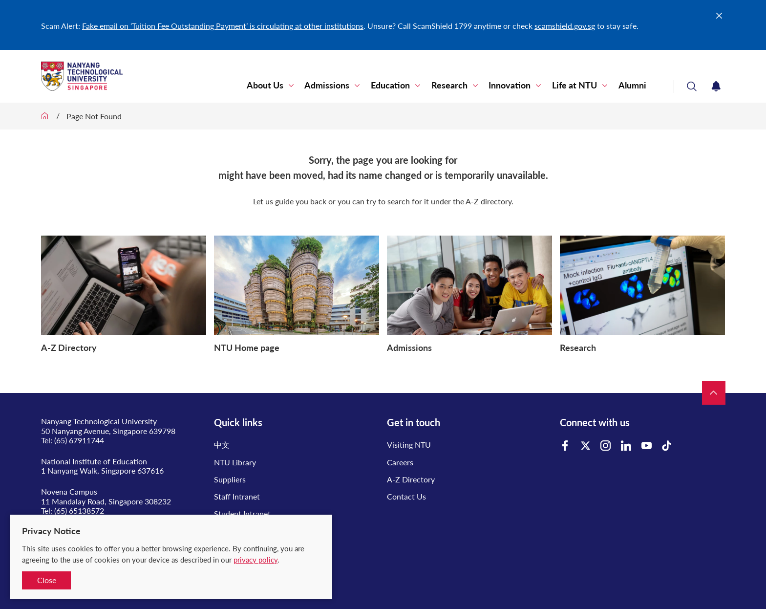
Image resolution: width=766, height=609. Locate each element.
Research (454, 85)
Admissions (334, 85)
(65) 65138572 (79, 510)
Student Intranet (242, 513)
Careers (400, 462)
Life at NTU (576, 85)
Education (396, 85)
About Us (273, 85)
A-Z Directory (411, 479)
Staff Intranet (237, 496)
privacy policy (255, 559)
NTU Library (235, 462)
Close (46, 580)
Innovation (513, 85)
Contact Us (406, 496)
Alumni (633, 85)
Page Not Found (94, 116)
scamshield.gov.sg (564, 25)
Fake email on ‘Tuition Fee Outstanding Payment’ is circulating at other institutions (222, 25)
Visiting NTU (409, 444)
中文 (222, 444)
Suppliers (230, 479)
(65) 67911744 (79, 440)
